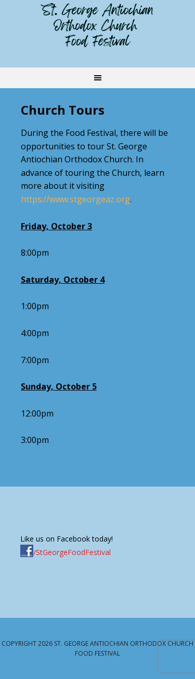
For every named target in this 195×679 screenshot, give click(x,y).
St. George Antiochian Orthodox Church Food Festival (97, 26)
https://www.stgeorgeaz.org (75, 199)
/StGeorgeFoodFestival (65, 552)
